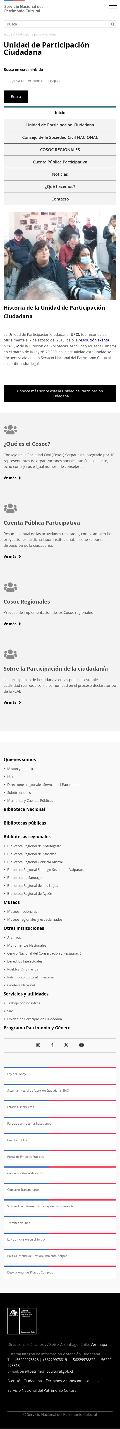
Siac (10, 1011)
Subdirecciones (19, 792)
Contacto (60, 199)
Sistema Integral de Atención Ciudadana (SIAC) (38, 1090)
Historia (13, 777)
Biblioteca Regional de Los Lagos (32, 885)
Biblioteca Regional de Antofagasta (34, 846)
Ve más (10, 477)
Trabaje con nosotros (23, 1003)
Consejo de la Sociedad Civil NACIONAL (60, 137)
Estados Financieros (20, 1107)
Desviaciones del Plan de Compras (30, 1272)
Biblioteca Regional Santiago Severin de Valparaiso (46, 869)
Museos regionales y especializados (34, 919)
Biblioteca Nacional (24, 809)
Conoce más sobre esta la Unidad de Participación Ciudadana (60, 394)
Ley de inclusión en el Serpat (26, 1239)
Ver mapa (99, 1344)
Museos (12, 902)
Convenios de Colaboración (25, 1173)
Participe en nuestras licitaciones (29, 1123)
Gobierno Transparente (23, 1190)
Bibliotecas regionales (27, 836)
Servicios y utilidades (26, 994)
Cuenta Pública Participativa (60, 162)
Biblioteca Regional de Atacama (31, 854)
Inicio (7, 34)
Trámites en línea (18, 1223)
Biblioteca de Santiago (24, 877)
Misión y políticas (20, 769)
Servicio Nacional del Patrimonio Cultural (42, 1390)
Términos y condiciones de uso (72, 1380)
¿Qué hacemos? (60, 186)
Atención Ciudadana (24, 1380)
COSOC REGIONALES (60, 149)
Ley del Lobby (16, 1074)
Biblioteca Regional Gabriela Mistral (35, 862)
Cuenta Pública (17, 1140)
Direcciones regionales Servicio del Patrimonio (43, 784)
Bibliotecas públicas (25, 823)
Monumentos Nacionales (26, 945)
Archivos (14, 937)
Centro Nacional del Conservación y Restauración (45, 953)
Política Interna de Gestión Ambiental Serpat (37, 1256)
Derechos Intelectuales (24, 961)
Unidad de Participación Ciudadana (60, 125)
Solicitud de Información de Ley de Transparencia (40, 1206)
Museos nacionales (22, 911)
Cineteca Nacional (21, 985)
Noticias (60, 174)
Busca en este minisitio (23, 69)
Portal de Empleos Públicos (25, 1157)
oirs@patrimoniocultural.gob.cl (46, 1371)
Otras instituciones (24, 928)
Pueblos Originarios (22, 969)
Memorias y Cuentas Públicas (30, 800)
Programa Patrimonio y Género (37, 1027)
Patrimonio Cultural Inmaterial (31, 977)
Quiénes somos (20, 759)
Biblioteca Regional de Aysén (29, 893)
